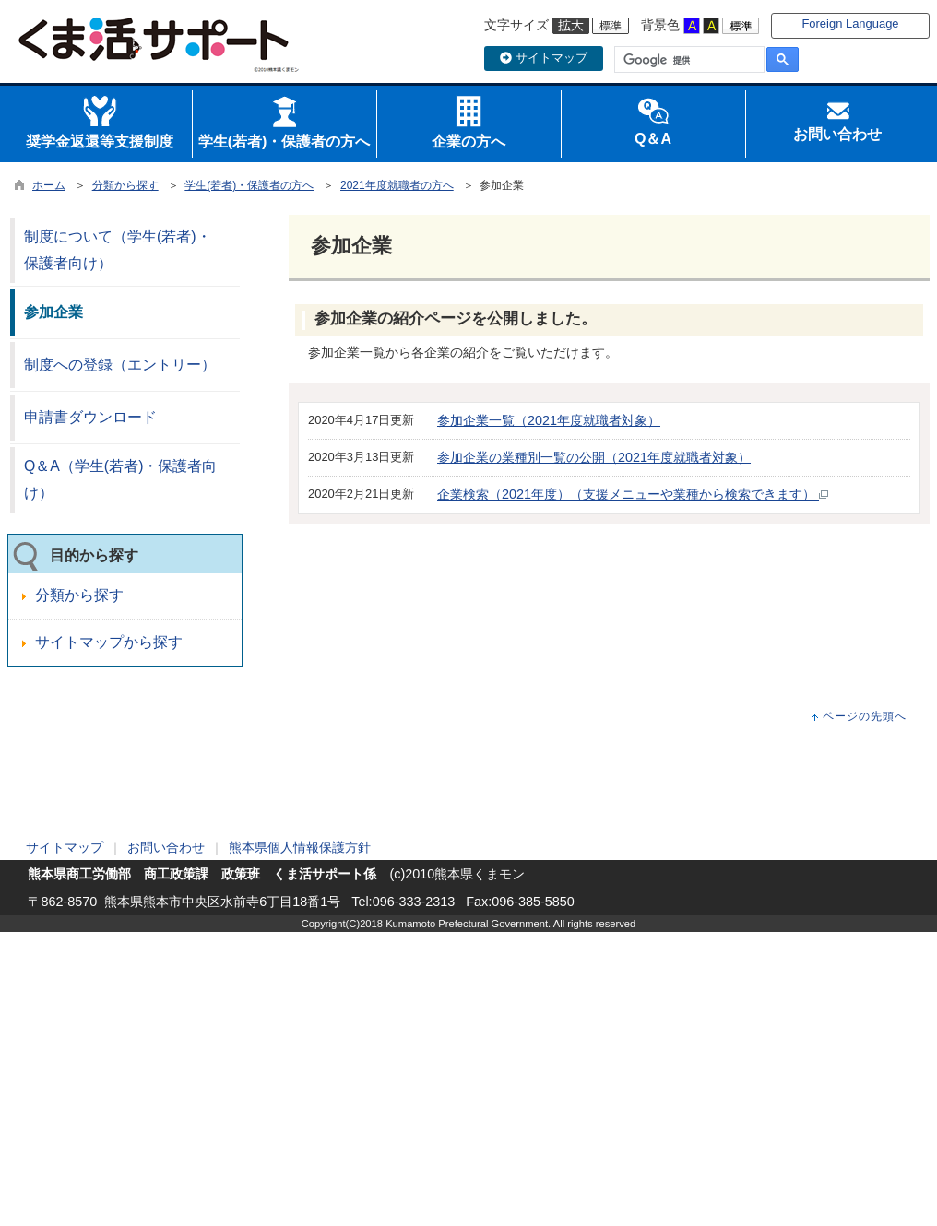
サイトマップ (543, 58)
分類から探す (125, 185)
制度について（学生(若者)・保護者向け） (117, 250)
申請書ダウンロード (90, 417)
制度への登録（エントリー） (120, 364)
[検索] (687, 60)
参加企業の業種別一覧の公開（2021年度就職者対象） (594, 457)
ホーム (48, 185)
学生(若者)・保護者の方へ (249, 185)
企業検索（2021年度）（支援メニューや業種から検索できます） (632, 494)
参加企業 (53, 312)
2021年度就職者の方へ (397, 185)
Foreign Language (849, 23)
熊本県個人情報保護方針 (300, 847)
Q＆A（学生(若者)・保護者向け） (120, 479)
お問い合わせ (166, 847)
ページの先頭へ (865, 716)
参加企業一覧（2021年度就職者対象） (548, 420)
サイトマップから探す (109, 642)
